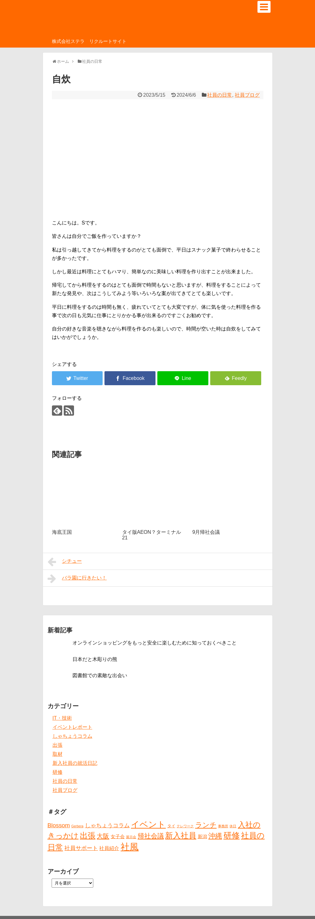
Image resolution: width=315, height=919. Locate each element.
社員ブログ (247, 95)
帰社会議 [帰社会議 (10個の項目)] (151, 835)
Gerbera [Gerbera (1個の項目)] (77, 826)
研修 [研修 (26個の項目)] (232, 835)
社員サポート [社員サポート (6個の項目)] (81, 848)
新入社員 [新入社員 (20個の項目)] (180, 835)
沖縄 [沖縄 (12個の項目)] (215, 836)
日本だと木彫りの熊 (94, 659)
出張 (58, 745)
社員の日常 (219, 95)
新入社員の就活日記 (75, 763)
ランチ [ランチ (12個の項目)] (206, 825)
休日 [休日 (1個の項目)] (232, 826)
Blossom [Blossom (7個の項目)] (59, 825)
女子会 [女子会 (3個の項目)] (118, 836)
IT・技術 (62, 718)
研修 (58, 772)
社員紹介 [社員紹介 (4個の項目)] (109, 848)
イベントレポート (72, 727)
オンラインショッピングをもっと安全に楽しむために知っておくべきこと (154, 642)
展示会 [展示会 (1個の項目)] (131, 837)
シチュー (65, 562)
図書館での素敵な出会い (99, 675)
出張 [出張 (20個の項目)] (87, 835)
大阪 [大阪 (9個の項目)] (103, 836)
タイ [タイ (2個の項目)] (171, 826)
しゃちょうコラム (72, 736)
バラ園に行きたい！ (77, 579)
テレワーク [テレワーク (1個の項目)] (185, 826)
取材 (58, 754)
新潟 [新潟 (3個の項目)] (202, 836)
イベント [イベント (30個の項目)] (148, 824)
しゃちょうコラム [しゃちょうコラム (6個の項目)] (107, 825)
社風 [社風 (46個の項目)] (130, 847)
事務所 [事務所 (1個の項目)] (223, 826)
